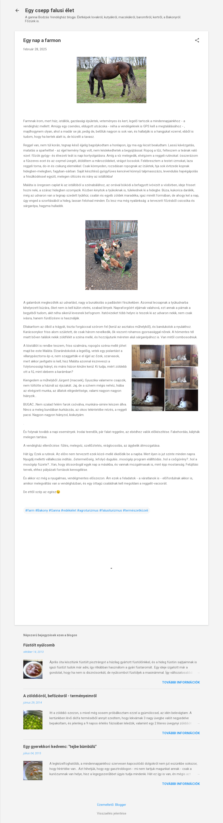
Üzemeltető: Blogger (111, 805)
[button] (197, 41)
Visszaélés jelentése (111, 813)
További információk (181, 682)
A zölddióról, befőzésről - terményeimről (60, 695)
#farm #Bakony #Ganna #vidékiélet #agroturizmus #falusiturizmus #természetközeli (86, 510)
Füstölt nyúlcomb (39, 645)
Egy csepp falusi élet (49, 10)
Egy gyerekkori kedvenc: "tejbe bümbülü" (59, 746)
